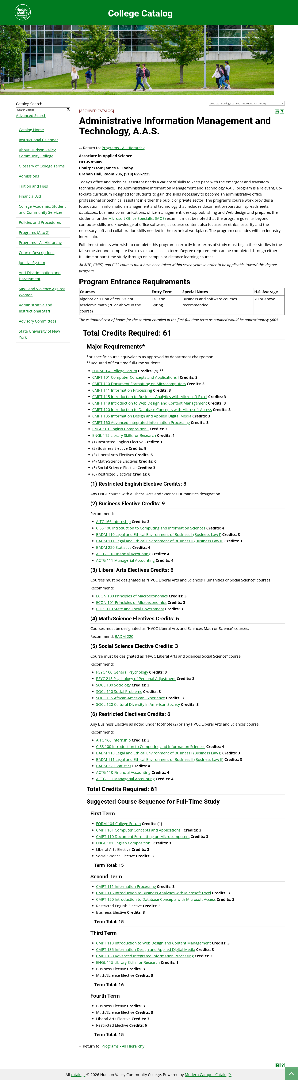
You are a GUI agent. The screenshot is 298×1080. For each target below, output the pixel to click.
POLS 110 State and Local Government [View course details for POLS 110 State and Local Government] (130, 608)
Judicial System (32, 262)
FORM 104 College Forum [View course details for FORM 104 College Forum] (114, 370)
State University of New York (39, 334)
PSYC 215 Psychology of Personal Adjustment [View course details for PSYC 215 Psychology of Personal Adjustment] (136, 678)
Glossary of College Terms (42, 166)
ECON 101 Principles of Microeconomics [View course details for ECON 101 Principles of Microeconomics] (131, 602)
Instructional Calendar (38, 139)
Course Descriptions (36, 252)
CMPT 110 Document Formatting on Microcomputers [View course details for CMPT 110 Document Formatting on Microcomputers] (139, 383)
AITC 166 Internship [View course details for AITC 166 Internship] (113, 521)
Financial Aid (30, 196)
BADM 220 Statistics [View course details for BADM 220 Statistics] (113, 547)
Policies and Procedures (40, 222)
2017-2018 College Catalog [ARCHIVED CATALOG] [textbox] (238, 103)
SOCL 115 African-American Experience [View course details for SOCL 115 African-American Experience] (130, 698)
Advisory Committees (37, 321)
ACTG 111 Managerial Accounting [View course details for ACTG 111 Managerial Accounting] (125, 560)
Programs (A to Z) (34, 232)
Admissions (29, 176)
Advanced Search (31, 115)
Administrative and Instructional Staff (35, 308)
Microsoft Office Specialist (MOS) (137, 218)
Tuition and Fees (33, 186)
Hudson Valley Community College (22, 12)
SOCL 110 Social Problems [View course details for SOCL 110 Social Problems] (119, 691)
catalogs (78, 1074)
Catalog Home (31, 129)
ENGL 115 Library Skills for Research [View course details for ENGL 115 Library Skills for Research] (124, 435)
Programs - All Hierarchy (40, 242)
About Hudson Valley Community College (37, 153)
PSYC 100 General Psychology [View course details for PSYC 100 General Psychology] (122, 672)
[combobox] (247, 103)
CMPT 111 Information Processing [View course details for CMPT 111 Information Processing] (122, 390)
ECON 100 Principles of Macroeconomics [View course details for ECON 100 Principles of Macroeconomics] (132, 596)
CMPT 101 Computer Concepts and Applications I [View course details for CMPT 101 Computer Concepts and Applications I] (135, 377)
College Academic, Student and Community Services (42, 209)
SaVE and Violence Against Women (42, 291)
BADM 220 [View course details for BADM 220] (124, 636)
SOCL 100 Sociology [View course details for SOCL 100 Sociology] (113, 685)
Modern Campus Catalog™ (208, 1074)
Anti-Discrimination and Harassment (40, 275)
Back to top (291, 1073)
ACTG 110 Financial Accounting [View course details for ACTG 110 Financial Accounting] (123, 553)
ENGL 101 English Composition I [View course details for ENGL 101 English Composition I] (120, 429)
